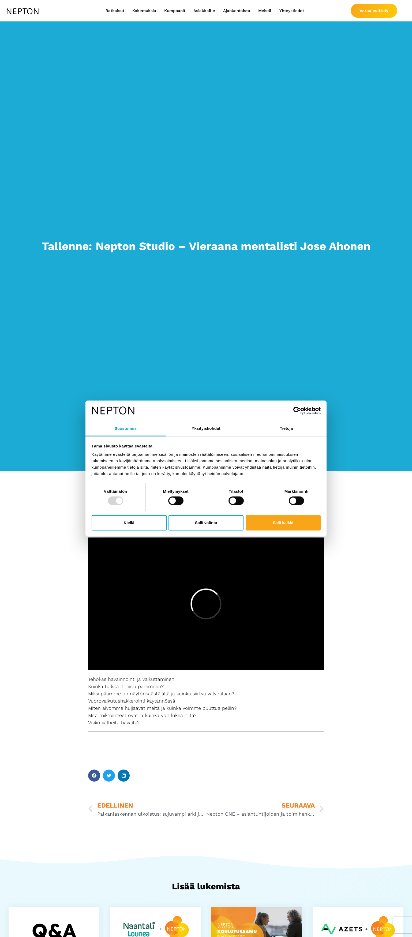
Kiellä (128, 522)
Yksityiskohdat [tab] (206, 428)
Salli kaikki (283, 522)
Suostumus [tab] (126, 428)
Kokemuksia (144, 10)
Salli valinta (206, 522)
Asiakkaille (204, 10)
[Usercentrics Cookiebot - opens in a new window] (297, 411)
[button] (94, 776)
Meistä (264, 10)
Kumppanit (174, 10)
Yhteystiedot (291, 10)
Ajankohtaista (236, 10)
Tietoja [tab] (286, 428)
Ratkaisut (115, 10)
